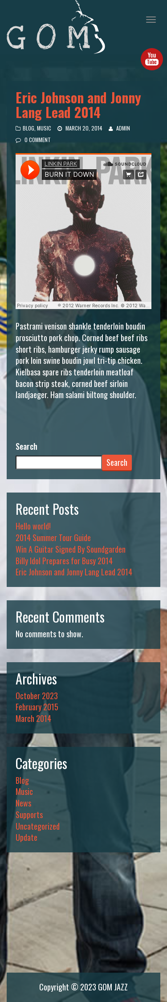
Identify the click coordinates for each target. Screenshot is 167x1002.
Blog (28, 128)
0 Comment (37, 139)
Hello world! (33, 526)
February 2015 (37, 707)
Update (26, 837)
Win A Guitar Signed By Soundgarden (71, 549)
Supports (29, 814)
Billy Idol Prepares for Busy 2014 (64, 560)
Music (44, 128)
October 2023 (37, 695)
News (23, 803)
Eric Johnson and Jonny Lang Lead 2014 (78, 104)
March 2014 (33, 718)
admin (123, 128)
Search (26, 446)
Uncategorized (38, 826)
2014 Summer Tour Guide (53, 537)
